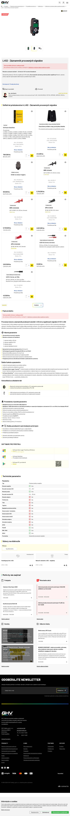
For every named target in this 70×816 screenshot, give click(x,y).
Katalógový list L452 (7, 560)
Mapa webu (62, 748)
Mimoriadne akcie (45, 580)
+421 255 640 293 (21, 728)
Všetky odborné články (42, 666)
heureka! (60, 773)
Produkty (4, 743)
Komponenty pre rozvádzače (8, 751)
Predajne (50, 751)
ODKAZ (18, 451)
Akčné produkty (5, 758)
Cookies (61, 746)
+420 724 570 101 (62, 93)
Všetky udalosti (5, 619)
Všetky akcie (40, 619)
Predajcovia (51, 748)
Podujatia (7, 580)
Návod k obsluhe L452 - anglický (45, 560)
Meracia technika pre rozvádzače (9, 753)
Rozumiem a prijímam (60, 812)
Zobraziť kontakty (5, 739)
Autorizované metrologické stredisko (32, 753)
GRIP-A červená (14, 208)
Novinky (7, 624)
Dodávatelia (51, 746)
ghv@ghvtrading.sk (21, 730)
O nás (25, 743)
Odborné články (45, 624)
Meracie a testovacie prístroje (8, 746)
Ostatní (62, 743)
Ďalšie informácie (5, 809)
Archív (3, 762)
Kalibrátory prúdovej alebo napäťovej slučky (39, 67)
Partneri (51, 743)
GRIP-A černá (48, 170)
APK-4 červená (15, 244)
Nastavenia (34, 812)
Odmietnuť (45, 812)
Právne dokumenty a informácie (31, 758)
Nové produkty (5, 760)
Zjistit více (46, 174)
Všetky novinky (5, 666)
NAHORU (4, 305)
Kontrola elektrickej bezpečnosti (9, 748)
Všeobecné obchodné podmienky (31, 760)
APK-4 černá (49, 207)
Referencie (26, 755)
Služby (3, 755)
